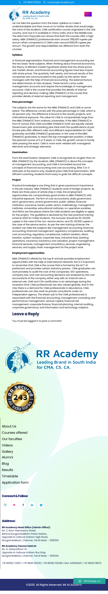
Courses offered (14, 432)
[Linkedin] (32, 505)
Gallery (7, 451)
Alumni (7, 457)
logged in (33, 321)
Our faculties (12, 439)
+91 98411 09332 (30, 2)
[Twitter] (41, 505)
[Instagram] (5, 505)
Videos (7, 445)
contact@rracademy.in (58, 2)
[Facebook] (23, 505)
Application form (15, 482)
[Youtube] (14, 505)
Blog (5, 463)
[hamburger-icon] (88, 14)
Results (7, 470)
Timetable (10, 476)
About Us (9, 426)
